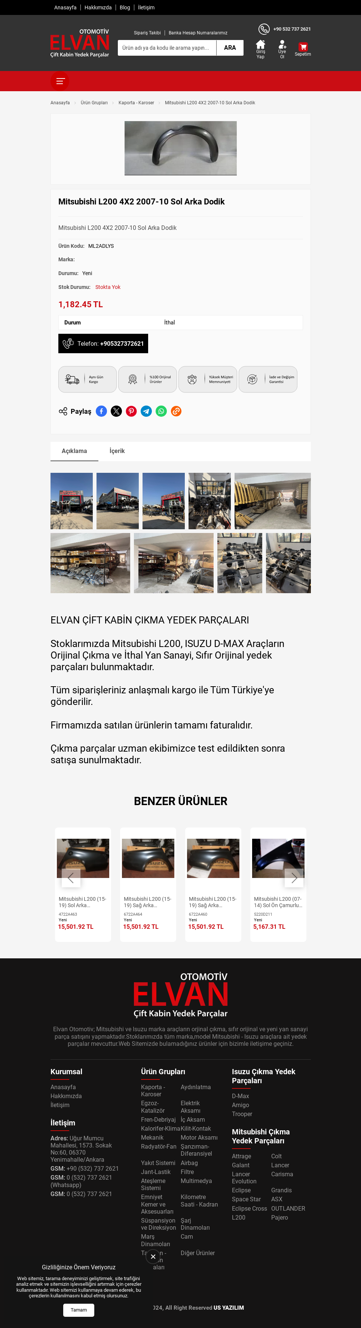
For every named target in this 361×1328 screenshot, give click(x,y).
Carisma (282, 1174)
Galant (241, 1165)
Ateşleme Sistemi (153, 1184)
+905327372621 (122, 343)
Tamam (79, 1310)
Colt (276, 1156)
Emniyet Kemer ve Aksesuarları (157, 1204)
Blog (125, 7)
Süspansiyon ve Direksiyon (158, 1224)
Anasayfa (65, 7)
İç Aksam (193, 1119)
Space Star (246, 1199)
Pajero (279, 1217)
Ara (230, 47)
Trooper (242, 1114)
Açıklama (74, 451)
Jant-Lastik (156, 1172)
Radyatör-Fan (159, 1146)
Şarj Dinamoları (195, 1224)
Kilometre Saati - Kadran (199, 1200)
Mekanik (152, 1137)
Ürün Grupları (94, 102)
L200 (238, 1217)
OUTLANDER (288, 1208)
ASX (276, 1199)
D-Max (240, 1096)
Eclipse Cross (249, 1208)
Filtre (187, 1172)
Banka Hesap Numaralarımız (198, 33)
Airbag (189, 1163)
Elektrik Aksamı (191, 1107)
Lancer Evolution (244, 1178)
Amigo (240, 1105)
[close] (153, 1256)
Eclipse (241, 1190)
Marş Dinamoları (155, 1240)
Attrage (241, 1156)
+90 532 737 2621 (292, 29)
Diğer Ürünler (198, 1253)
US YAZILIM (229, 1307)
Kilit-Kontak (196, 1128)
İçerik (117, 451)
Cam (187, 1236)
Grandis (281, 1190)
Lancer (280, 1165)
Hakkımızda (98, 7)
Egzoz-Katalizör (153, 1107)
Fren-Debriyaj (158, 1119)
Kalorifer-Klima (160, 1128)
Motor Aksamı (199, 1137)
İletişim (146, 7)
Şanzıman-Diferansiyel (196, 1150)
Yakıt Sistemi (158, 1163)
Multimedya (196, 1180)
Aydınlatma (196, 1087)
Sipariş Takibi (147, 33)
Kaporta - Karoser (136, 102)
